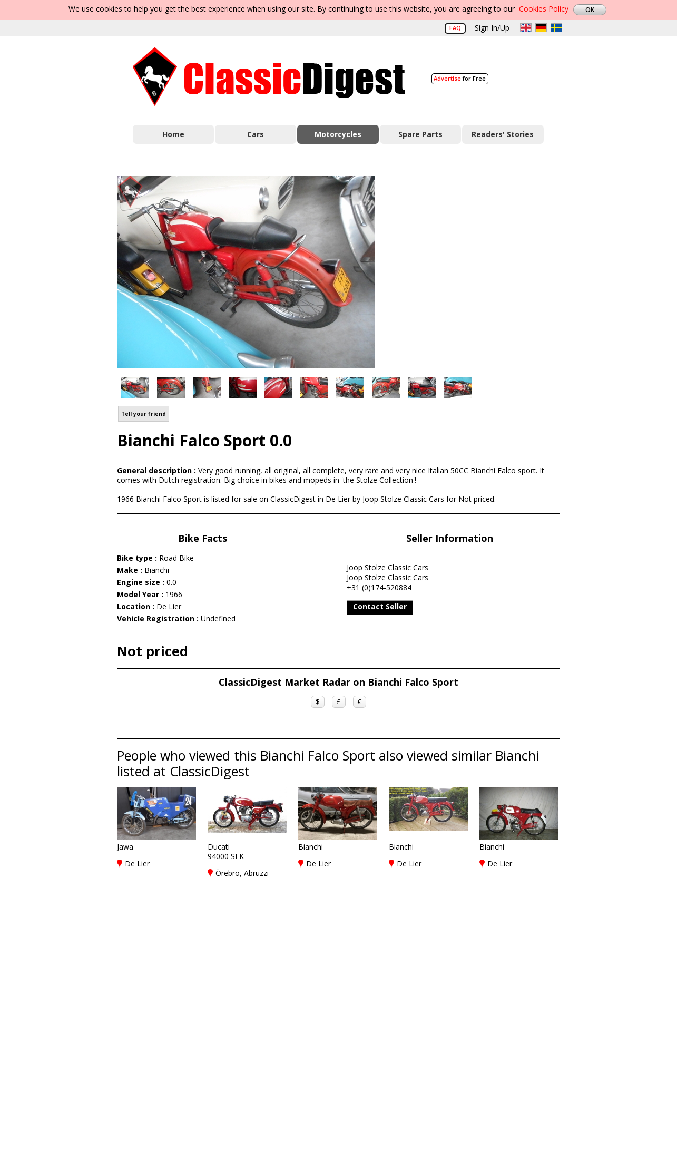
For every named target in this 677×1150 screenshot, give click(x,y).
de (541, 27)
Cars (255, 134)
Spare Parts (420, 134)
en (526, 27)
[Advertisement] (478, 270)
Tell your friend (143, 413)
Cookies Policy (543, 9)
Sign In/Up (492, 28)
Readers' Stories (503, 134)
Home (173, 134)
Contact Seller (380, 606)
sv (556, 27)
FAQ (455, 28)
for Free (460, 78)
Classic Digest (269, 76)
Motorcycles (338, 134)
